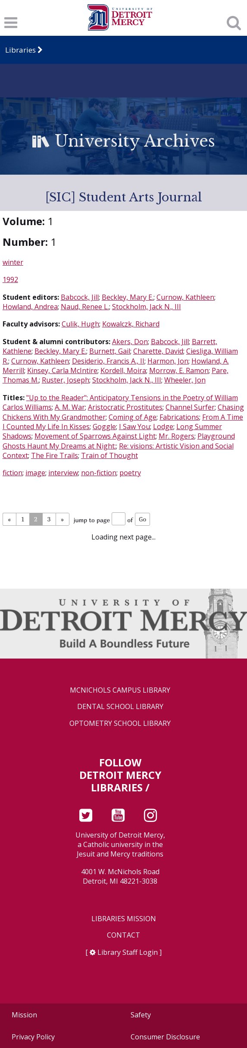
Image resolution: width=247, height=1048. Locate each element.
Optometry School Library (120, 723)
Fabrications (179, 417)
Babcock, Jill (80, 297)
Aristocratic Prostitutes (125, 407)
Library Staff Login (127, 952)
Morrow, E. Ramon (179, 370)
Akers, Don (130, 341)
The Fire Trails (54, 455)
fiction (12, 472)
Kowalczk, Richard (130, 324)
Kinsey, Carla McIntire (62, 370)
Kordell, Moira (123, 370)
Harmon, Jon (167, 361)
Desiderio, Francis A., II (108, 361)
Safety (141, 1015)
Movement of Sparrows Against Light (95, 436)
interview (63, 472)
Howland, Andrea (30, 306)
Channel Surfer (190, 407)
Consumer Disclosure (165, 1037)
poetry (130, 472)
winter (13, 262)
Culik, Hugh (80, 324)
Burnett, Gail (109, 351)
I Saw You (134, 426)
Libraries (20, 50)
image (35, 472)
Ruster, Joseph (65, 380)
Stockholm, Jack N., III (146, 306)
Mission (24, 1015)
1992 (10, 279)
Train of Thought (109, 455)
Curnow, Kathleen (185, 297)
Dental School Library (120, 707)
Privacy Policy (33, 1037)
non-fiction (98, 472)
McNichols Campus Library (120, 690)
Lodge (163, 426)
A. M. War (70, 407)
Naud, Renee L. (85, 306)
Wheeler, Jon (185, 380)
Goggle (104, 426)
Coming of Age (132, 417)
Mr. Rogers (176, 436)
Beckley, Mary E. (127, 297)
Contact (123, 935)
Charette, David (158, 351)
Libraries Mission (123, 919)
